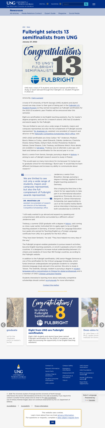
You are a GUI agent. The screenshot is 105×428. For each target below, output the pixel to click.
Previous (2, 324)
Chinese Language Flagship (50, 274)
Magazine (62, 13)
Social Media (74, 13)
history (68, 223)
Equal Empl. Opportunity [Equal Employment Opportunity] (84, 383)
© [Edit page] (7, 394)
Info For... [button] (44, 4)
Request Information (52, 368)
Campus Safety (68, 366)
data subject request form (68, 417)
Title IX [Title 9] (65, 380)
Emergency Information (67, 369)
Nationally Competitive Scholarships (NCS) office (55, 134)
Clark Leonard (37, 98)
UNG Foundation (85, 370)
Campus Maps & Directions (50, 375)
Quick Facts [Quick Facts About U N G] (49, 371)
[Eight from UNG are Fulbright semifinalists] (52, 312)
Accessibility (25, 406)
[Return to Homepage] (18, 371)
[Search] (86, 4)
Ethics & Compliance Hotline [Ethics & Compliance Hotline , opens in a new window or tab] (87, 374)
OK (52, 422)
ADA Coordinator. (50, 398)
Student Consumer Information (51, 379)
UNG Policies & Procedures (68, 376)
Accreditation (11, 406)
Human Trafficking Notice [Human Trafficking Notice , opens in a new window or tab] (86, 378)
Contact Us (49, 366)
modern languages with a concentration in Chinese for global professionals (51, 269)
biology (74, 154)
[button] (94, 4)
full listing (40, 148)
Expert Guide (50, 13)
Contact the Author (51, 285)
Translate (90, 400)
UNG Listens (49, 383)
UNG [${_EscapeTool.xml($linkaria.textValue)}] (23, 27)
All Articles (14, 13)
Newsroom (16, 10)
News (28, 27)
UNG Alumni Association (84, 366)
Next (100, 324)
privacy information (66, 415)
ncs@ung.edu (51, 280)
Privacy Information (41, 406)
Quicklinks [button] (56, 4)
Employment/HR (68, 373)
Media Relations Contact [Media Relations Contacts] (32, 13)
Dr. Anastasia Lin (40, 131)
